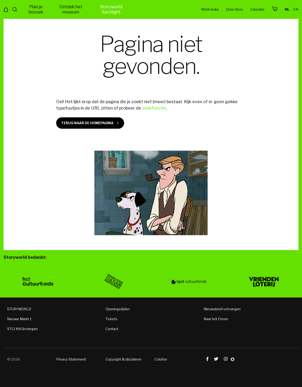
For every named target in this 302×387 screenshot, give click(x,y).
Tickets (111, 320)
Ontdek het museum (70, 9)
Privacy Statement (71, 361)
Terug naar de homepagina (87, 123)
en (295, 9)
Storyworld (151, 9)
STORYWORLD (19, 310)
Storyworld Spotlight (111, 9)
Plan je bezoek (36, 9)
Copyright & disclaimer (123, 361)
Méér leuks (210, 9)
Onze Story (234, 9)
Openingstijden (117, 310)
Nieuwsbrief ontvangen (222, 310)
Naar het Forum (216, 320)
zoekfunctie (154, 108)
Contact (111, 330)
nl (287, 9)
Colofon (161, 361)
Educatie (257, 9)
